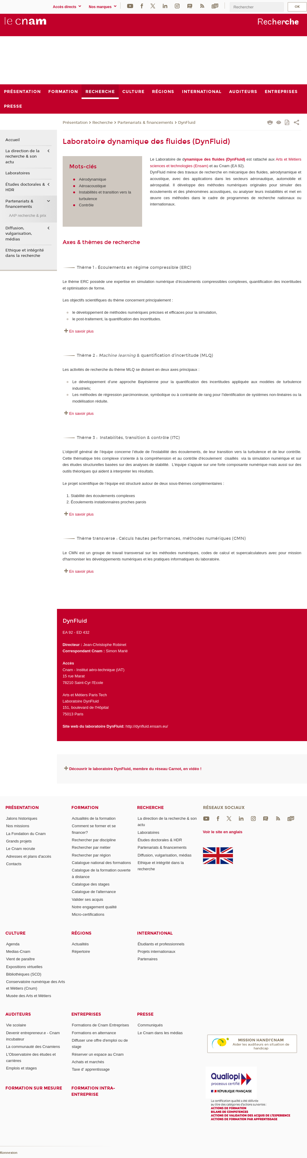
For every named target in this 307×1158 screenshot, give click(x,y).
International (155, 933)
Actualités (80, 944)
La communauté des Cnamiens (33, 1046)
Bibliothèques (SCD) (23, 974)
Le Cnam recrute (20, 848)
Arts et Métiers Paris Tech (85, 695)
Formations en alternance (94, 1033)
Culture (15, 933)
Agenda (12, 944)
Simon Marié (117, 651)
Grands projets (18, 841)
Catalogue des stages (91, 884)
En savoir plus (81, 331)
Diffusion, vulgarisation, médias (18, 233)
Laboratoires (17, 173)
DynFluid (186, 122)
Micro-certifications (88, 914)
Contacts (13, 864)
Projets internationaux (156, 951)
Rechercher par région (91, 855)
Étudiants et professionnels (161, 944)
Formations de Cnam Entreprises (100, 1025)
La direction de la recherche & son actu (22, 156)
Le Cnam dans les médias (160, 1033)
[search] (257, 7)
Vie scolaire (16, 1025)
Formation (84, 807)
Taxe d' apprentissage (91, 1069)
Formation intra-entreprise (93, 1091)
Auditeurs (18, 1014)
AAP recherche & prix (27, 215)
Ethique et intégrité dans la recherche (24, 253)
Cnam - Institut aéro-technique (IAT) (93, 670)
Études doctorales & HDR (25, 187)
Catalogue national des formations (101, 862)
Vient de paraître (20, 959)
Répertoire (81, 951)
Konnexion (8, 1153)
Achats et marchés (88, 1062)
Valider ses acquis (87, 899)
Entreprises (86, 1014)
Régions (81, 933)
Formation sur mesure (33, 1088)
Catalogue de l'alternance (94, 891)
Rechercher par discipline (94, 840)
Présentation (75, 122)
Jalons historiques (21, 818)
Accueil (12, 140)
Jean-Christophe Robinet (104, 644)
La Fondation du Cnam (26, 833)
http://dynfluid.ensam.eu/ (147, 726)
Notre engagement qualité (94, 907)
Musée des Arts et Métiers (28, 996)
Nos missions (17, 826)
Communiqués (150, 1025)
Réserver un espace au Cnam (98, 1054)
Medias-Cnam (18, 951)
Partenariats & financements (145, 122)
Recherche (102, 122)
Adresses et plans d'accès (28, 856)
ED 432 (82, 632)
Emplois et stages (21, 1068)
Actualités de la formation (94, 818)
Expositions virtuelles (24, 967)
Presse (145, 1014)
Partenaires (147, 959)
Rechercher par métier (91, 847)
